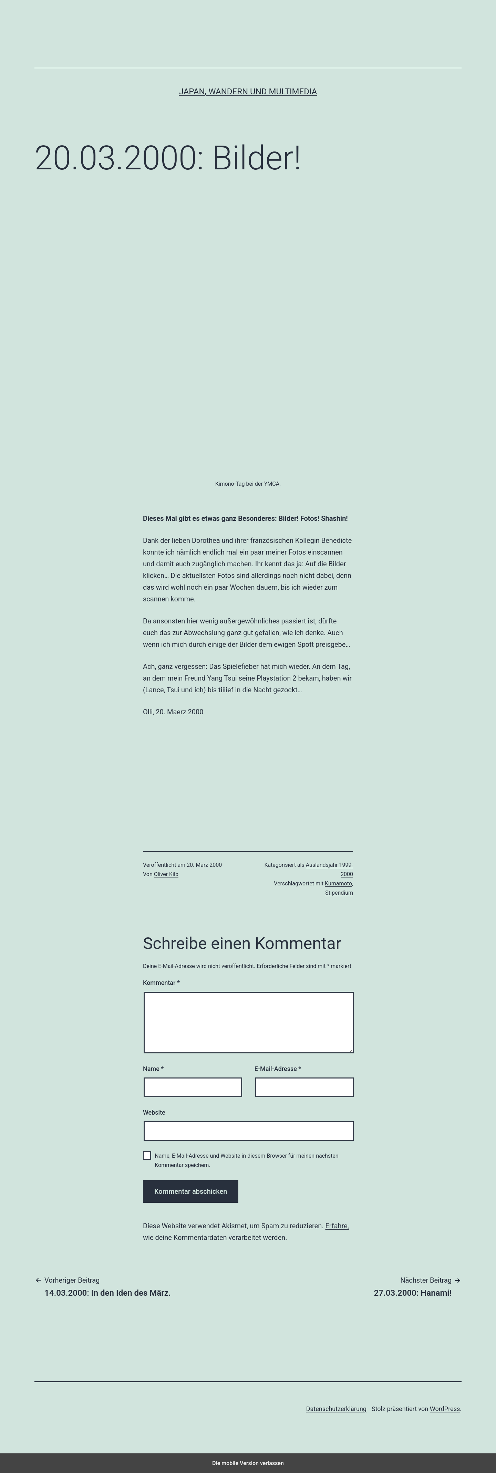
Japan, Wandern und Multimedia (248, 91)
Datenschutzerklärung (336, 1408)
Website (154, 1112)
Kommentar (161, 982)
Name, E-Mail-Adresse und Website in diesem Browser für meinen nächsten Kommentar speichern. (246, 1160)
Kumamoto (338, 883)
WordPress (445, 1408)
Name (153, 1068)
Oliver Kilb (166, 874)
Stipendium (339, 893)
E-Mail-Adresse (278, 1068)
